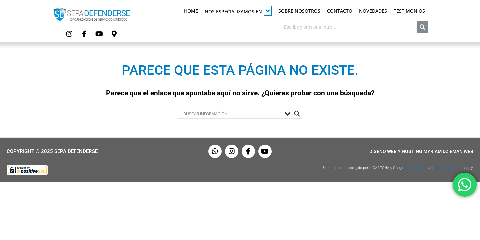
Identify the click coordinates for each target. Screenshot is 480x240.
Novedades (373, 11)
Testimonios (409, 11)
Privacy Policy (416, 168)
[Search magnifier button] (297, 113)
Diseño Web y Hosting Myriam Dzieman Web (421, 151)
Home (191, 11)
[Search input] (232, 113)
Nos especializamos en (238, 11)
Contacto (339, 11)
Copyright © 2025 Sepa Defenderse (52, 151)
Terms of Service (449, 168)
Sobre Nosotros (299, 11)
